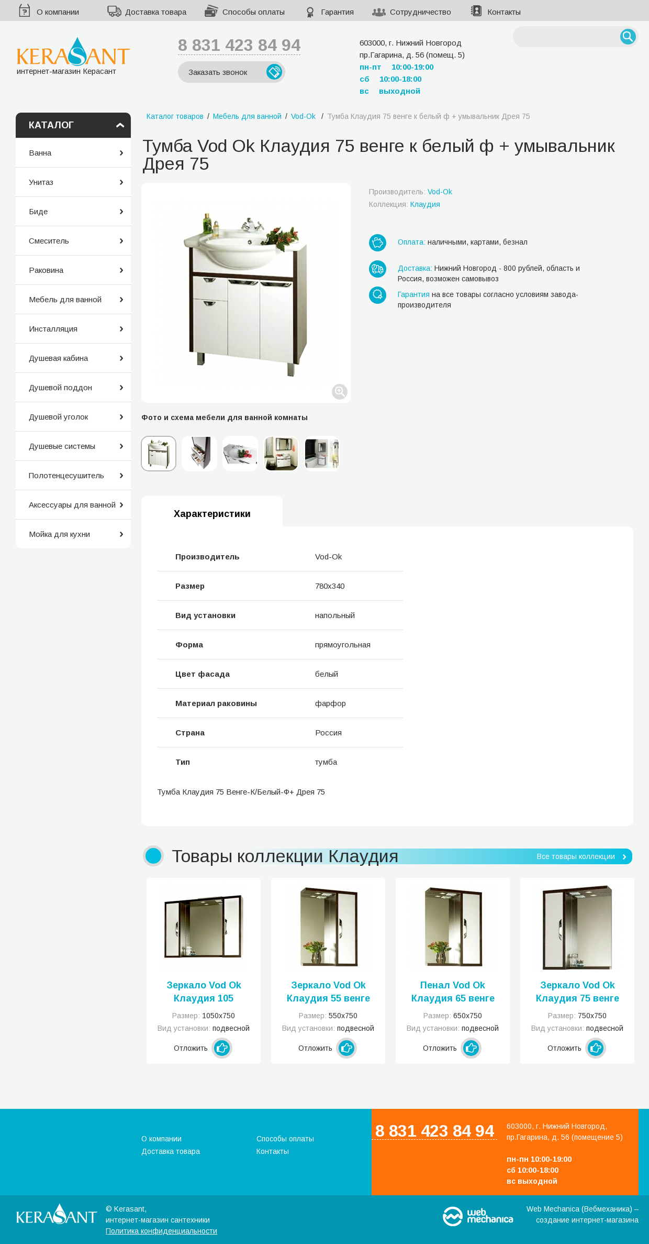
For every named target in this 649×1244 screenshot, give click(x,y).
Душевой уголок (58, 416)
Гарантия (337, 11)
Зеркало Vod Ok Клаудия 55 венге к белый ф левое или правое (328, 992)
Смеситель (49, 240)
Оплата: (412, 242)
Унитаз (41, 182)
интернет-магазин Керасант (73, 56)
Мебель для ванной (65, 299)
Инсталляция (53, 328)
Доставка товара (155, 11)
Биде (38, 211)
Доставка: (415, 268)
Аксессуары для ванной (72, 504)
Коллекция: (404, 204)
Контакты (504, 11)
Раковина (46, 270)
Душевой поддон (60, 387)
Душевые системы (62, 446)
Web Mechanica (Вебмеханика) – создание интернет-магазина (583, 1214)
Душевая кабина (58, 358)
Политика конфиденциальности (161, 1231)
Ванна (40, 152)
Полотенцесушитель (66, 475)
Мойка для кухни (59, 534)
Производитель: (410, 191)
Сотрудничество (420, 11)
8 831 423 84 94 (239, 45)
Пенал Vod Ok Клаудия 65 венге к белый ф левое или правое (453, 992)
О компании (58, 11)
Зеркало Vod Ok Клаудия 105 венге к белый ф (204, 992)
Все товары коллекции (576, 856)
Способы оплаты (253, 11)
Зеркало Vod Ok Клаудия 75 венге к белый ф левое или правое (577, 992)
